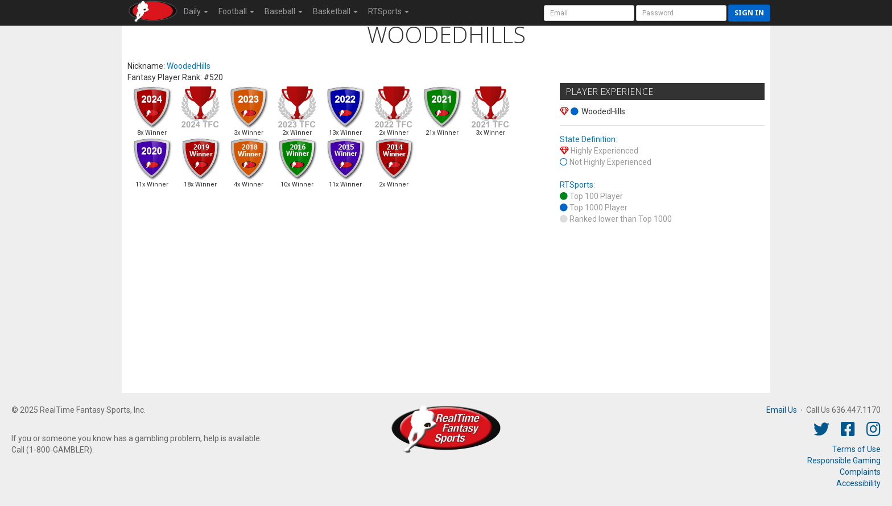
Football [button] (236, 11)
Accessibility (858, 483)
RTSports (576, 184)
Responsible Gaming (844, 460)
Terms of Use (856, 449)
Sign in (749, 13)
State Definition (588, 139)
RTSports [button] (388, 11)
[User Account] (589, 13)
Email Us (781, 409)
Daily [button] (196, 11)
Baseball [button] (284, 11)
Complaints (860, 471)
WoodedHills (188, 65)
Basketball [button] (335, 11)
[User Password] (681, 13)
